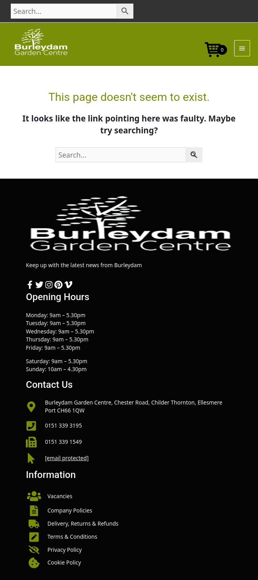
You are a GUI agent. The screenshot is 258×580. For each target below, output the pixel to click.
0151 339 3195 (63, 425)
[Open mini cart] (213, 48)
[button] (129, 496)
